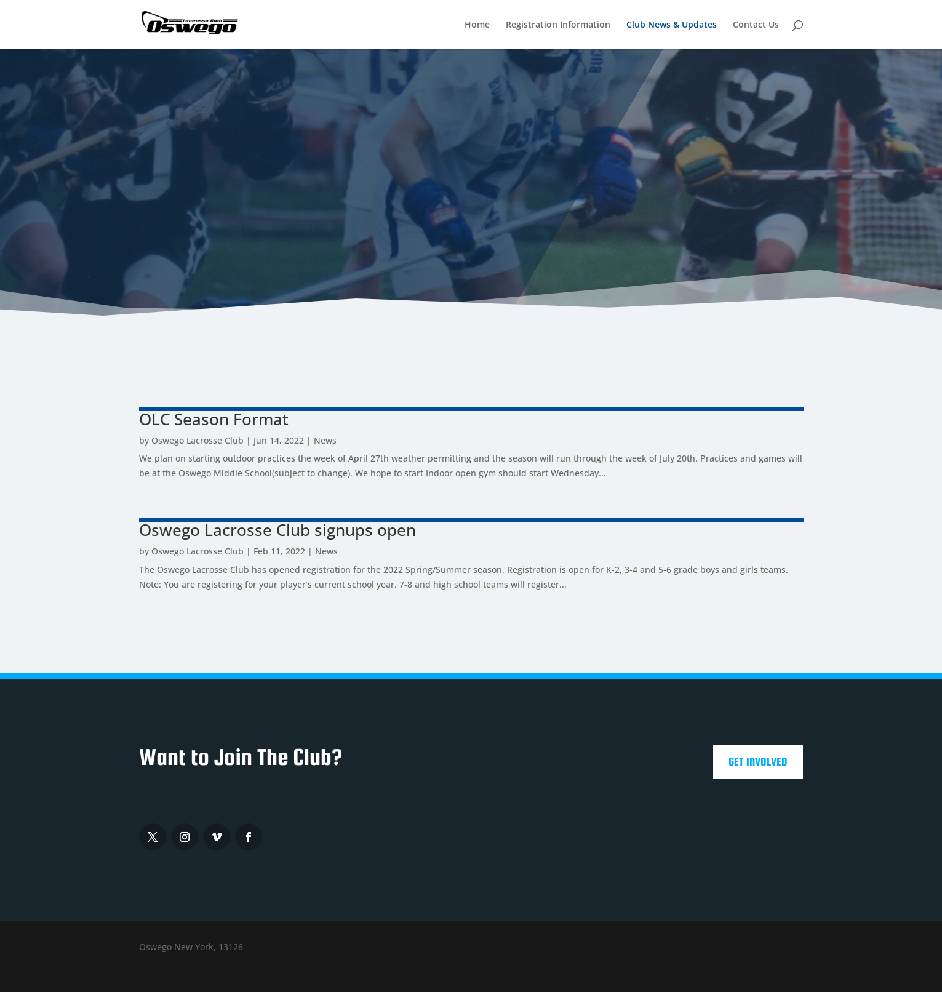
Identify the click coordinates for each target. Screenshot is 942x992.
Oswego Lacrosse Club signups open (277, 530)
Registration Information (558, 25)
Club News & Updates (671, 25)
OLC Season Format (214, 419)
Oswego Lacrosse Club (197, 440)
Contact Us (756, 25)
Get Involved (758, 761)
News (325, 440)
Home (477, 25)
